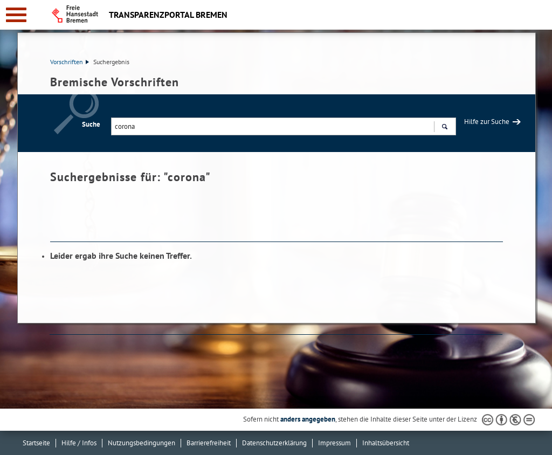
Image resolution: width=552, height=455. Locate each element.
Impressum (334, 442)
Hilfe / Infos (78, 442)
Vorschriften (69, 62)
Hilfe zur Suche (486, 121)
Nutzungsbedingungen (141, 442)
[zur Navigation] (16, 15)
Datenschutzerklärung (274, 442)
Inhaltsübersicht (385, 442)
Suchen (444, 127)
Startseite (36, 442)
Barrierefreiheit (209, 442)
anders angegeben (307, 419)
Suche (91, 124)
